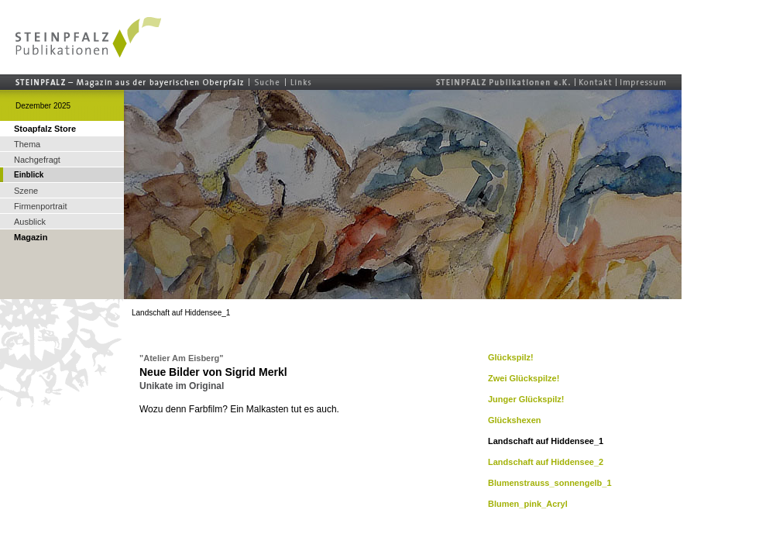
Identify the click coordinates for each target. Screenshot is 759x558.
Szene (26, 190)
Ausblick (30, 221)
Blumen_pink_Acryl (528, 503)
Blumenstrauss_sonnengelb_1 (550, 482)
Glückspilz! (511, 357)
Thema (27, 144)
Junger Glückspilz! (526, 399)
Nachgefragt (37, 159)
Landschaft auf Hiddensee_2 (545, 462)
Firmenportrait (40, 206)
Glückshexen (514, 420)
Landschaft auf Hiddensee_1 (545, 441)
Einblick (28, 174)
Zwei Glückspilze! (523, 378)
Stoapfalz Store (45, 128)
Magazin (30, 237)
